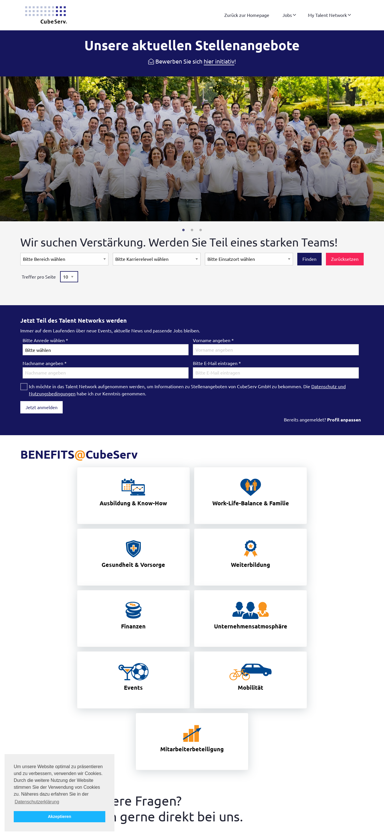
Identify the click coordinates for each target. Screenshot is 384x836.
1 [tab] (183, 230)
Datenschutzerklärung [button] (37, 801)
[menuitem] (246, 15)
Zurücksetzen (345, 259)
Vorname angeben (213, 340)
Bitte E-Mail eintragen (217, 363)
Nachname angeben (45, 363)
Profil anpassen (344, 419)
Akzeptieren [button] (59, 816)
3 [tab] (200, 230)
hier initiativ (219, 61)
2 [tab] (192, 230)
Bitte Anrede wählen (45, 340)
